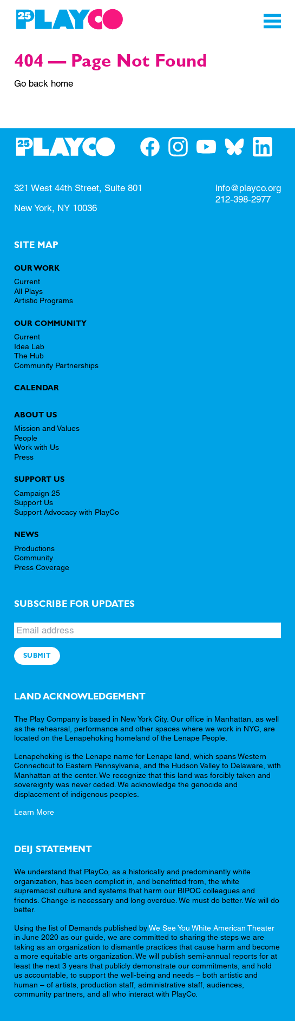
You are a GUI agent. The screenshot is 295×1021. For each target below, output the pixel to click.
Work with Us (36, 447)
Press (24, 457)
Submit (37, 655)
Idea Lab (29, 346)
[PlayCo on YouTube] (210, 146)
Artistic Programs (43, 300)
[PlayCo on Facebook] (154, 146)
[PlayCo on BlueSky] (239, 146)
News (26, 534)
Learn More (34, 812)
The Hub (29, 355)
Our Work (37, 268)
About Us (35, 414)
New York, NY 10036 (55, 207)
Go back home (43, 83)
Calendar (36, 387)
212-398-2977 (243, 199)
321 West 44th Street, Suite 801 (78, 187)
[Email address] (147, 630)
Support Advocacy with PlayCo (66, 512)
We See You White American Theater (211, 928)
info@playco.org (248, 187)
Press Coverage (41, 567)
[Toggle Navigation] (272, 21)
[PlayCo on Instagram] (182, 146)
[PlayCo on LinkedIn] (267, 146)
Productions (34, 548)
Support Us (39, 479)
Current (27, 281)
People (25, 438)
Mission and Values (47, 428)
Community (33, 557)
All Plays (28, 291)
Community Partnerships (56, 365)
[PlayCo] (69, 19)
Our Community (50, 323)
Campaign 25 (37, 493)
